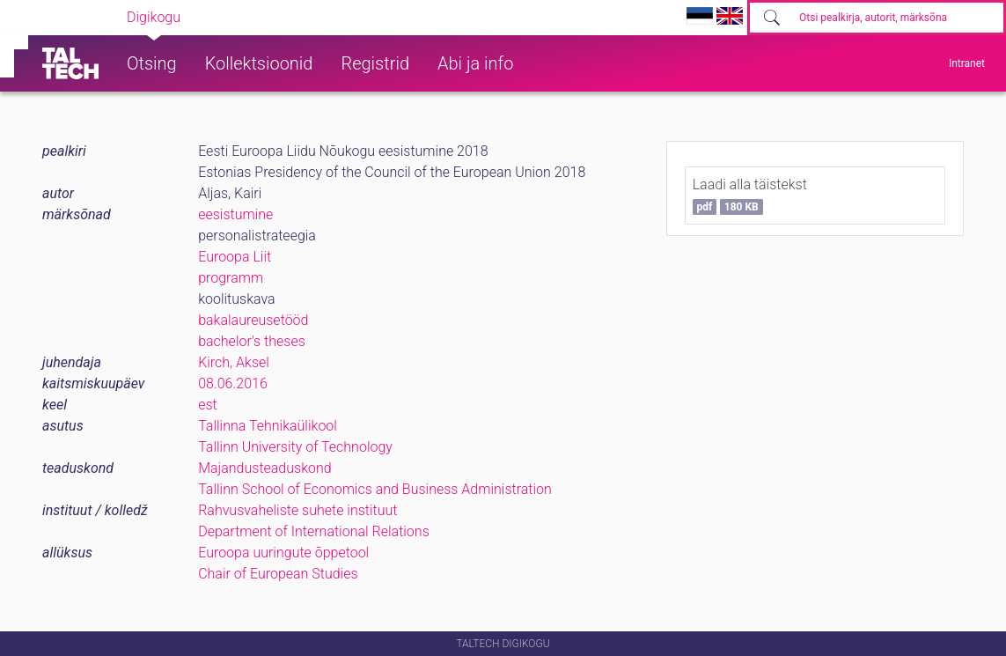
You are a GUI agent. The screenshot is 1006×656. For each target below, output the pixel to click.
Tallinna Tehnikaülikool (267, 425)
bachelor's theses (251, 341)
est (207, 404)
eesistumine (235, 214)
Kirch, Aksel (233, 362)
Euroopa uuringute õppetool (283, 552)
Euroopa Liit (234, 256)
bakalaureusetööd (253, 320)
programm (230, 277)
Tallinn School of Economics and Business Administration (375, 489)
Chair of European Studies (277, 573)
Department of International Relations (314, 531)
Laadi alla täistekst (750, 195)
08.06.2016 (233, 383)
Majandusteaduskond (264, 468)
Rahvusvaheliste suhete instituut (297, 510)
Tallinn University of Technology (295, 447)
